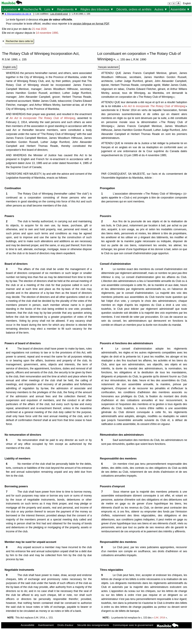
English (187, 3)
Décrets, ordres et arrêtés (133, 9)
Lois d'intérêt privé (59, 14)
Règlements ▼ (67, 9)
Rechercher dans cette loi (19, 41)
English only (9, 67)
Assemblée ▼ (180, 9)
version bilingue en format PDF (91, 23)
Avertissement (46, 625)
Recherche (32, 9)
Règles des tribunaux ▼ (97, 9)
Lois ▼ (49, 9)
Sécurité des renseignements (93, 625)
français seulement (108, 67)
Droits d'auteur (65, 625)
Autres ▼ (160, 9)
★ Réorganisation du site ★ (18, 14)
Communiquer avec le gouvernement (133, 625)
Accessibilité (27, 625)
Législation (11, 9)
